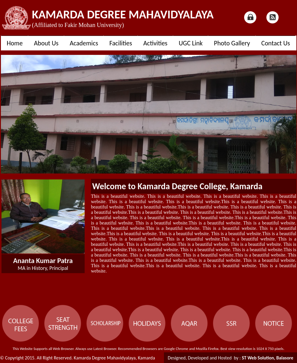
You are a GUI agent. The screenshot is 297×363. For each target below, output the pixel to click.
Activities (155, 43)
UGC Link (191, 43)
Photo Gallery (232, 43)
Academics (84, 43)
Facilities (120, 43)
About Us (46, 43)
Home (15, 43)
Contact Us (275, 43)
